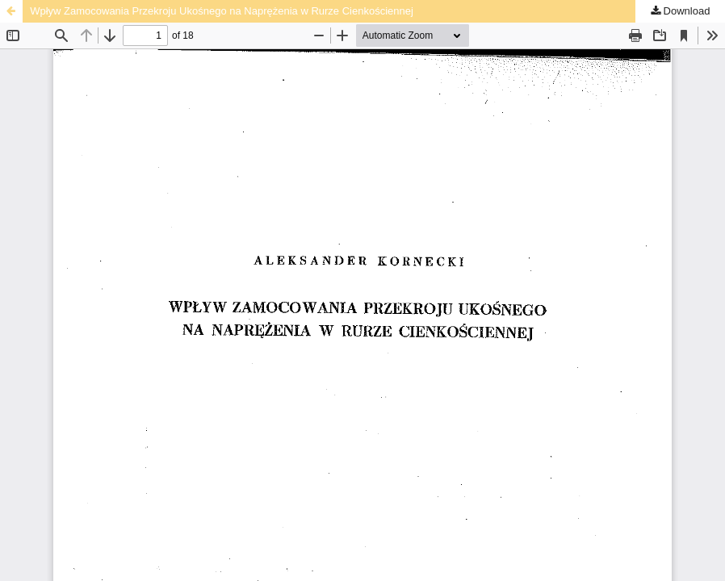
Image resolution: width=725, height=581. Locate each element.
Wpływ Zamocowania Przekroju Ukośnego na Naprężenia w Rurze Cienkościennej (221, 11)
